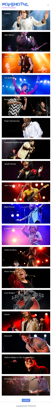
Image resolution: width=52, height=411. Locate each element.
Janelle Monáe (10, 164)
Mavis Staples (9, 271)
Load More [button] (26, 400)
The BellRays (9, 78)
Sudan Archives (10, 250)
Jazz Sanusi (9, 35)
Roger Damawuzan (12, 121)
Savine (7, 314)
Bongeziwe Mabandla (12, 99)
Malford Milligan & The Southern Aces (19, 357)
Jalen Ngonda (9, 185)
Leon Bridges (9, 293)
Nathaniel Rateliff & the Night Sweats (19, 142)
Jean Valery (9, 56)
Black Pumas (9, 207)
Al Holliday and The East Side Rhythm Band (21, 379)
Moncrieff (8, 336)
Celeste (7, 13)
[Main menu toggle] (48, 5)
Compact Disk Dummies (13, 228)
